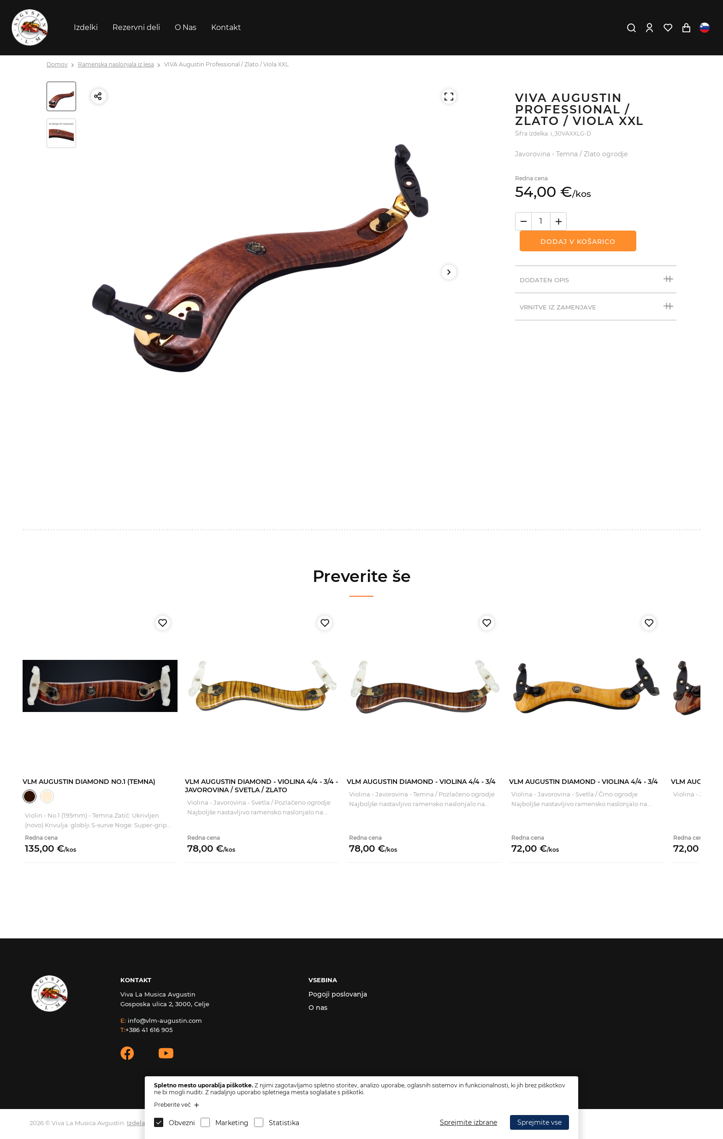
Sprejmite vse (539, 1122)
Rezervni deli (136, 27)
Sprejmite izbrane (468, 1122)
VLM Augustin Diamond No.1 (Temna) (89, 781)
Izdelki (86, 27)
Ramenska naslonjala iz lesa (116, 64)
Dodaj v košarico (577, 241)
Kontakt (226, 27)
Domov (57, 64)
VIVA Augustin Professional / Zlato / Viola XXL (226, 64)
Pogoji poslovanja (337, 994)
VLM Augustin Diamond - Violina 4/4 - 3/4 (421, 781)
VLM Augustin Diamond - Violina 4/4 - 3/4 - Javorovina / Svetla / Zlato (261, 785)
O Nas (185, 27)
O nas (317, 1007)
